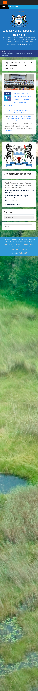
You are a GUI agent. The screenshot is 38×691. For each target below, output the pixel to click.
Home (5, 244)
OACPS (22, 112)
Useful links (15, 249)
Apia (24, 116)
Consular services (14, 244)
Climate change (19, 110)
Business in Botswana (10, 247)
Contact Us (23, 249)
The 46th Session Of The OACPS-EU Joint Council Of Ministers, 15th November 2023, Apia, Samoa (18, 99)
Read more (8, 130)
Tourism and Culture (27, 244)
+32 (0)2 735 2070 (11, 44)
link (17, 185)
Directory (21, 247)
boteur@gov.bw (11, 46)
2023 (10, 110)
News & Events (30, 247)
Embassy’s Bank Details (12, 204)
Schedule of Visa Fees (12, 201)
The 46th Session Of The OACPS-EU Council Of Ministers (19, 119)
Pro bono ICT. (23, 253)
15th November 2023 (15, 116)
